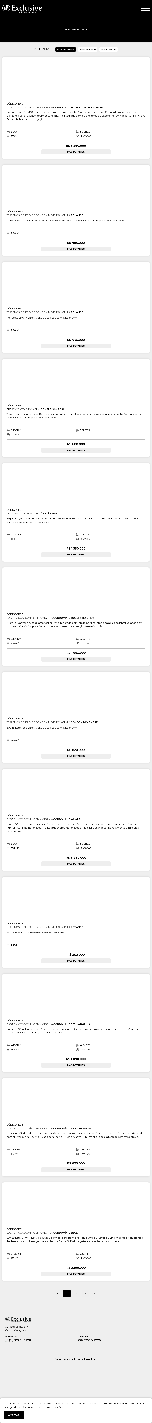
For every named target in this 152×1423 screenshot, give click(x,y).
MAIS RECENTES (65, 49)
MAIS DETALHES (76, 152)
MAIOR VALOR (108, 49)
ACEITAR (14, 1415)
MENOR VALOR (88, 49)
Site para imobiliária (76, 1359)
